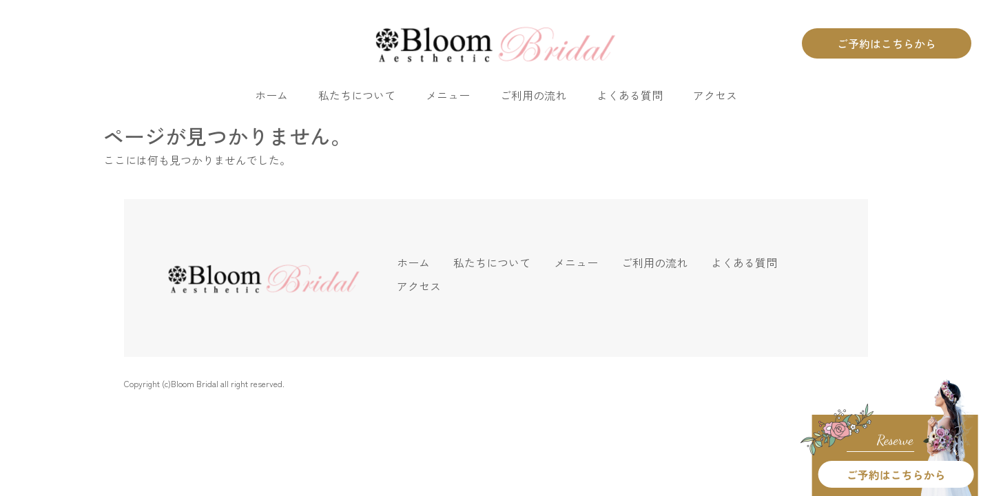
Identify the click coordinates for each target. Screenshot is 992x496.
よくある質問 (630, 95)
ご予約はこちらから (886, 43)
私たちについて (356, 95)
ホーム (271, 95)
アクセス (715, 95)
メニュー (448, 95)
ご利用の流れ (533, 95)
